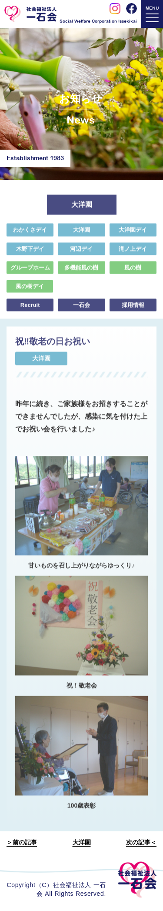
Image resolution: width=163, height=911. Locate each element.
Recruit (30, 308)
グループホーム (30, 271)
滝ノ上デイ (133, 252)
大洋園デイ (133, 233)
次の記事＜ (141, 842)
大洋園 (81, 233)
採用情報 (133, 308)
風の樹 (132, 271)
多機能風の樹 (81, 271)
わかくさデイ (30, 233)
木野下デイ (30, 252)
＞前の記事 (22, 842)
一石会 (81, 308)
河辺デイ (81, 252)
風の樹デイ (29, 290)
